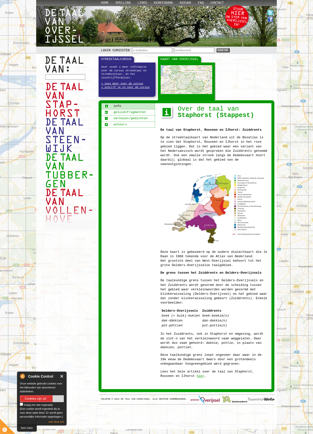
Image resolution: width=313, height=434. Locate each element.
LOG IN (223, 50)
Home (105, 3)
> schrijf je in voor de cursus (125, 87)
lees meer (27, 427)
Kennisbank (163, 3)
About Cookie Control (22, 376)
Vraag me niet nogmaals (36, 404)
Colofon (105, 399)
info (113, 106)
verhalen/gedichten (126, 118)
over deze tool (56, 422)
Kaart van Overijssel (179, 59)
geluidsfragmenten (125, 112)
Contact (217, 3)
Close (62, 376)
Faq (201, 3)
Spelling (123, 3)
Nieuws (185, 3)
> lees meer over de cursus (122, 83)
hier (200, 376)
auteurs (116, 124)
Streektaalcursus (116, 59)
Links (142, 3)
